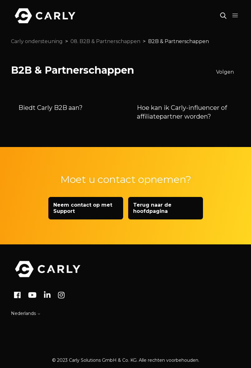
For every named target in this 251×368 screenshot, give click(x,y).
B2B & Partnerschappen (178, 41)
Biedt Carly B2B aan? (50, 107)
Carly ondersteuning (37, 41)
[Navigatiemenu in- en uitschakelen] (235, 15)
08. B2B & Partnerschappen (105, 41)
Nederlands (26, 313)
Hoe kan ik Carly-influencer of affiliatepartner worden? (182, 112)
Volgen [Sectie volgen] (225, 72)
